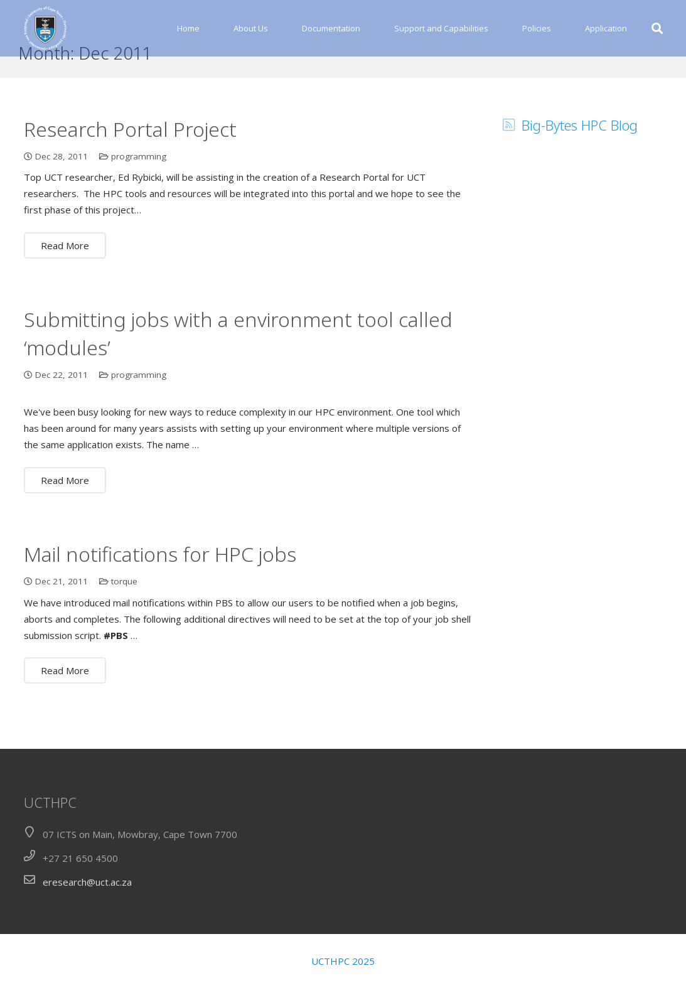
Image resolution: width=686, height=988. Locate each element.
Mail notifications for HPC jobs (160, 580)
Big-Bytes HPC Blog (580, 151)
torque (124, 608)
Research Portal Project (130, 155)
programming (138, 183)
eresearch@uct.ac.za (87, 882)
